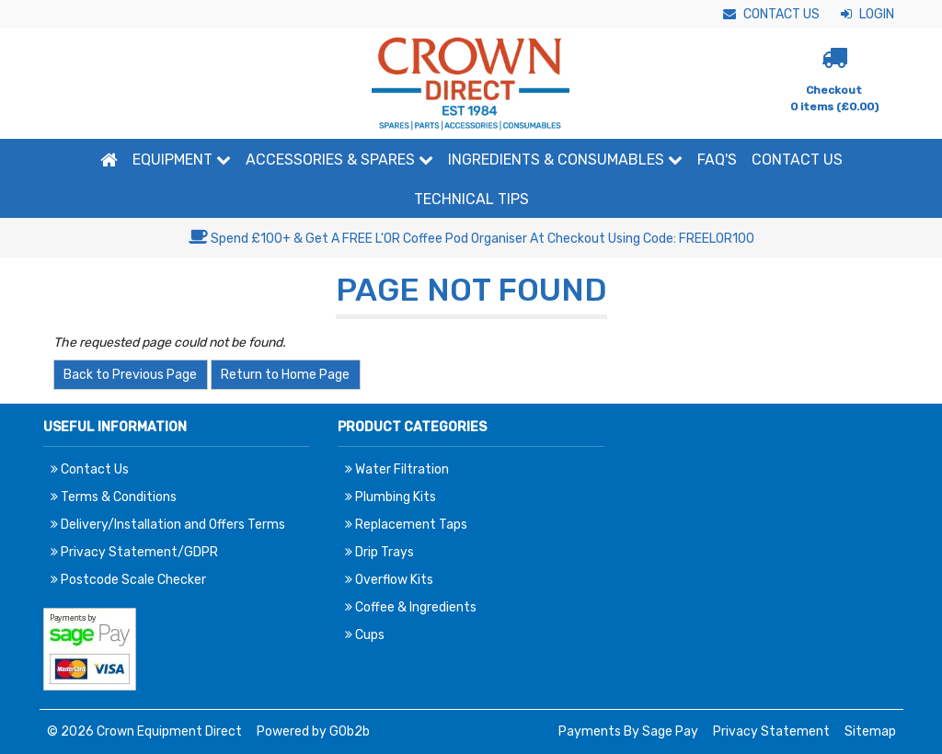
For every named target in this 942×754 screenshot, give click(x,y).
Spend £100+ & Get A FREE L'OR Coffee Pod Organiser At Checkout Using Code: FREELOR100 (471, 238)
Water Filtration (397, 469)
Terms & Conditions (114, 497)
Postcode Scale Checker (128, 580)
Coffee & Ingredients (411, 607)
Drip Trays (379, 552)
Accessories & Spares (339, 159)
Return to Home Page (285, 375)
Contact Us (771, 14)
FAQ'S (717, 159)
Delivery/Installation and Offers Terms (168, 524)
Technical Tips (471, 199)
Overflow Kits (389, 580)
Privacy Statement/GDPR (134, 552)
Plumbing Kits (390, 497)
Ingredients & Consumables (565, 159)
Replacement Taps (406, 524)
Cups (365, 635)
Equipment (181, 159)
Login (867, 14)
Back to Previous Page (130, 375)
